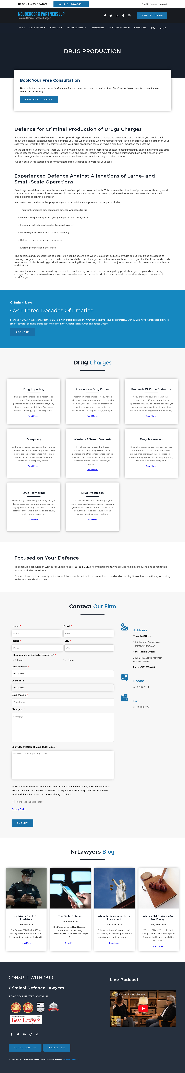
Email (67, 626)
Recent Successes (76, 27)
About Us (56, 27)
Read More (26, 943)
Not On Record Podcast (154, 4)
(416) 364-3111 (71, 4)
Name (16, 626)
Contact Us (140, 27)
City (67, 640)
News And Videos (119, 27)
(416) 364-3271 (142, 706)
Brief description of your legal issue (34, 746)
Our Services (37, 27)
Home (22, 27)
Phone (16, 640)
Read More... (33, 416)
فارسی (163, 27)
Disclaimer (67, 1059)
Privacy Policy (19, 809)
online (108, 566)
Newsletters (57, 1047)
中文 (153, 27)
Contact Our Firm (152, 15)
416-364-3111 (81, 566)
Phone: (144, 667)
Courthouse (20, 695)
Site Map (75, 1059)
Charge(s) (18, 709)
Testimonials (97, 27)
